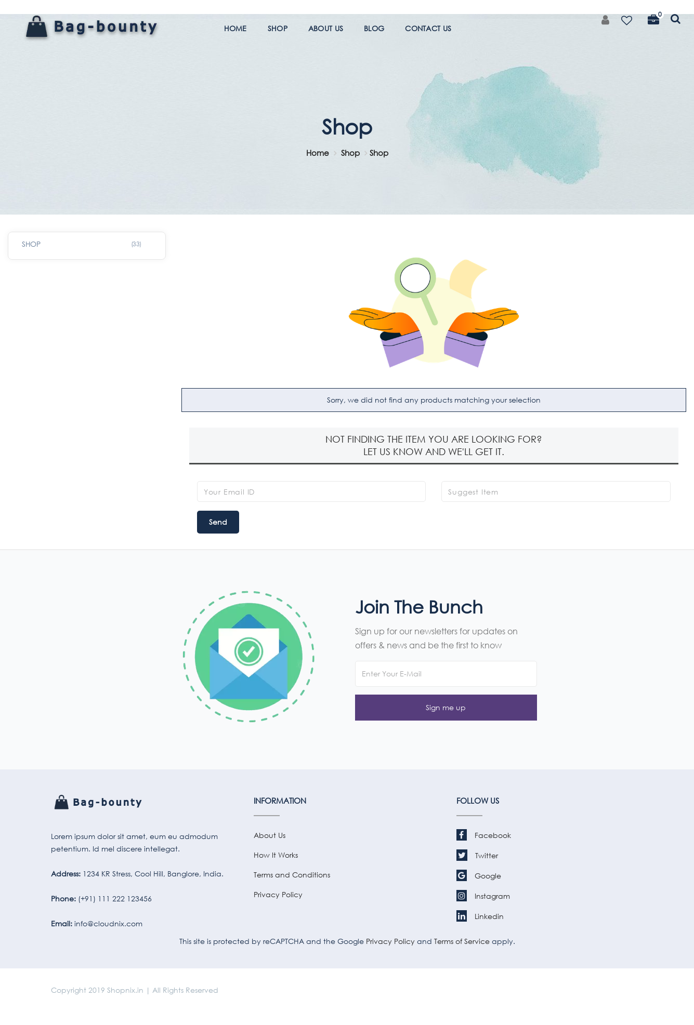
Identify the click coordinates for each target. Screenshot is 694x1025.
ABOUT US (325, 28)
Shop (350, 152)
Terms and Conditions (292, 874)
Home (317, 152)
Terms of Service (461, 941)
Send (218, 521)
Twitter (477, 855)
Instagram (483, 895)
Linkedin (480, 916)
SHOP (277, 28)
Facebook (483, 835)
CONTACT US (428, 28)
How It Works (276, 854)
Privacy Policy (278, 894)
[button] (446, 708)
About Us (269, 835)
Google (478, 875)
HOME (235, 28)
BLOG (374, 28)
